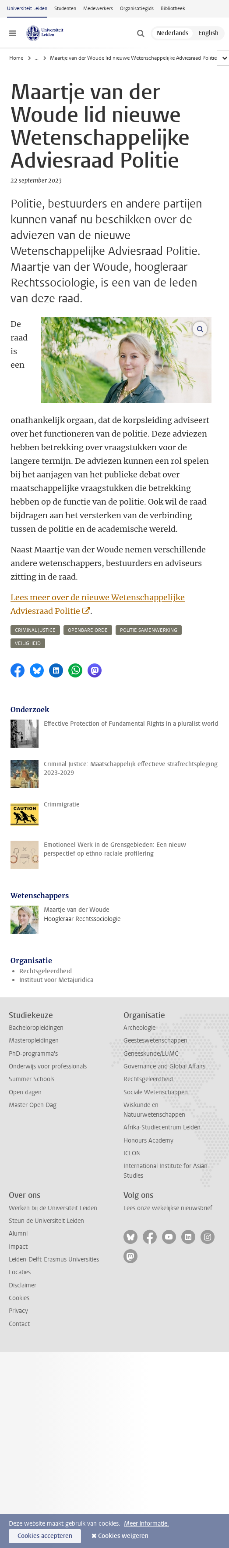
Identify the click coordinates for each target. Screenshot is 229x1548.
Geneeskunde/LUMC (150, 1054)
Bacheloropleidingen (36, 1028)
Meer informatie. (146, 1523)
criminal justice (35, 630)
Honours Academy (148, 1140)
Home (16, 57)
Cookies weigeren (123, 1536)
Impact (18, 1247)
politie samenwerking (148, 630)
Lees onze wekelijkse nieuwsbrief (167, 1208)
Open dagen (25, 1092)
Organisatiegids (137, 8)
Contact (19, 1324)
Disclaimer (22, 1285)
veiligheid (28, 643)
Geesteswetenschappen (155, 1040)
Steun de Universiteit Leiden (46, 1221)
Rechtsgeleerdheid (45, 971)
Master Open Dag (32, 1105)
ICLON (132, 1153)
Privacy (18, 1311)
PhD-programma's (33, 1054)
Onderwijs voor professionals (48, 1066)
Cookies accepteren (45, 1536)
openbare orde (88, 630)
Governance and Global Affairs (164, 1066)
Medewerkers (98, 8)
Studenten (65, 8)
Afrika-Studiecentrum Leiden (162, 1127)
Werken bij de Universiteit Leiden (53, 1208)
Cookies (19, 1298)
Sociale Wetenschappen (155, 1092)
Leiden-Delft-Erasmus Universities (54, 1259)
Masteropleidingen (34, 1040)
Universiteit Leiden (27, 8)
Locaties (20, 1272)
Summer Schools (31, 1079)
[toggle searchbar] (140, 33)
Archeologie (139, 1028)
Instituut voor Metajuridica (56, 980)
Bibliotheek (173, 8)
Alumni (18, 1233)
